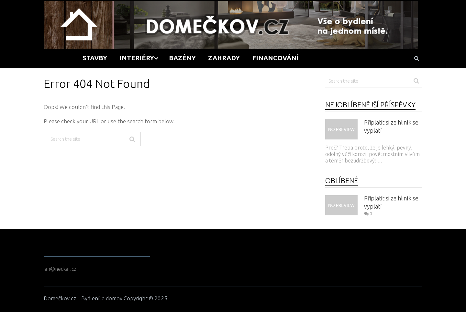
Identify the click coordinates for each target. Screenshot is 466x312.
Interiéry (136, 58)
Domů (60, 58)
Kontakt (379, 58)
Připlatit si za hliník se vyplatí (391, 126)
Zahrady (224, 58)
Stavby (95, 58)
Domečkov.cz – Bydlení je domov (83, 298)
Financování (275, 58)
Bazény (182, 58)
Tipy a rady (331, 58)
